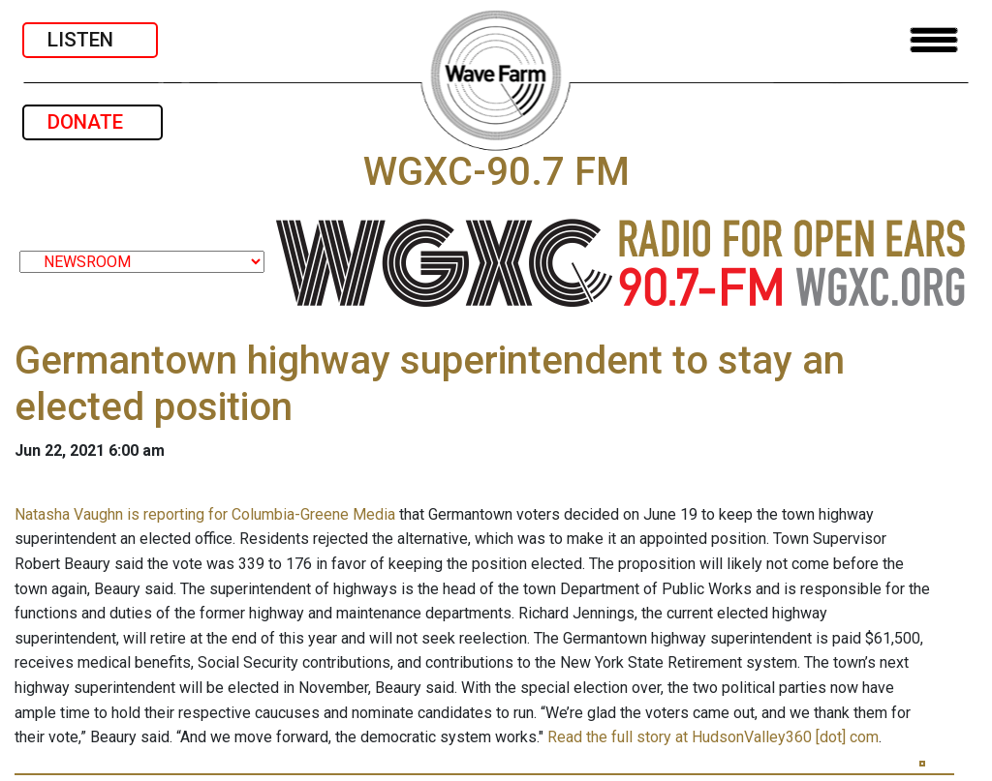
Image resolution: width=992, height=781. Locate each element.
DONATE (92, 122)
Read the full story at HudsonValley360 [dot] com (713, 737)
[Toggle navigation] (934, 40)
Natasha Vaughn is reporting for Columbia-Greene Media (205, 514)
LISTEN (90, 39)
